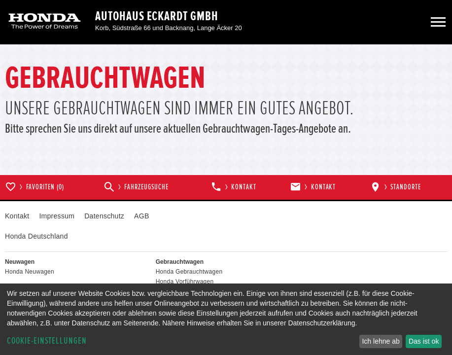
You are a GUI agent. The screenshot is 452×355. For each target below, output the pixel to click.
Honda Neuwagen (29, 271)
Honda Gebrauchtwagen (189, 271)
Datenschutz (104, 216)
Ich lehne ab (380, 341)
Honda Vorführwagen (185, 281)
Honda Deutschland (36, 236)
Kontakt (17, 216)
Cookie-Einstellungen (47, 341)
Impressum (56, 216)
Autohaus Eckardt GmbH (156, 16)
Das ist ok (424, 341)
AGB (141, 216)
